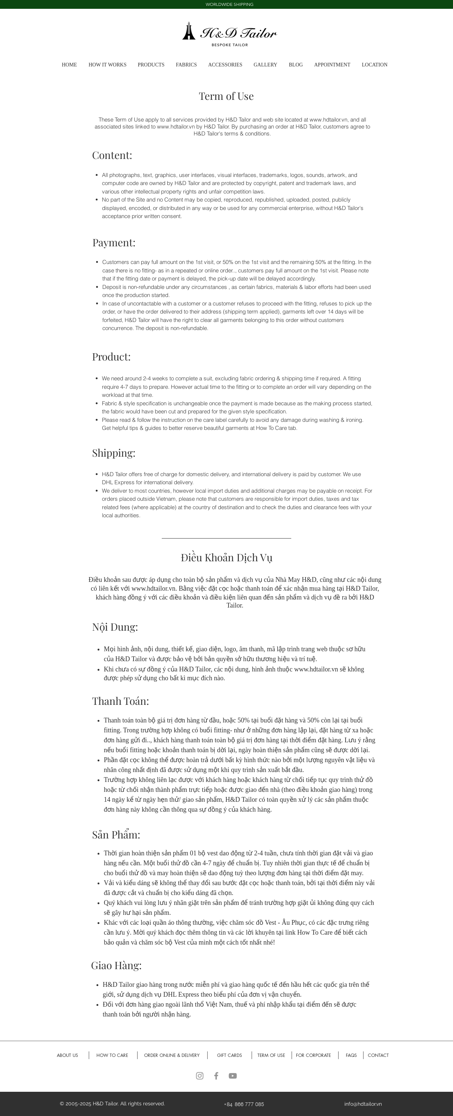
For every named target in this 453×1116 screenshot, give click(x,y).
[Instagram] (200, 1076)
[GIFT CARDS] (229, 1056)
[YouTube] (233, 1076)
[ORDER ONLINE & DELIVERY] (172, 1056)
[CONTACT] (379, 1056)
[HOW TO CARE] (112, 1056)
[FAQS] (351, 1056)
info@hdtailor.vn (363, 1104)
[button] (267, 64)
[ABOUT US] (67, 1056)
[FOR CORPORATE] (313, 1056)
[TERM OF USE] (271, 1056)
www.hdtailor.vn (328, 119)
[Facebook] (216, 1076)
